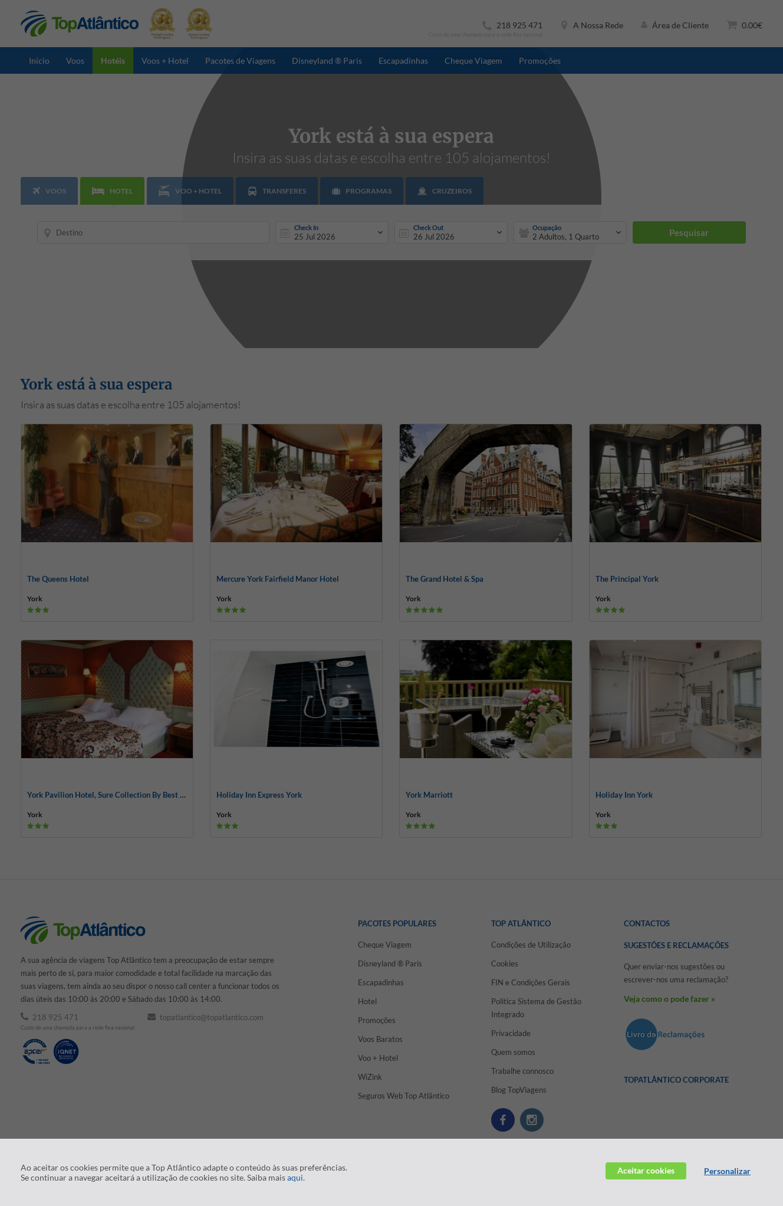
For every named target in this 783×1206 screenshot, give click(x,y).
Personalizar (727, 1171)
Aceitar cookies (646, 1170)
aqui (295, 1177)
